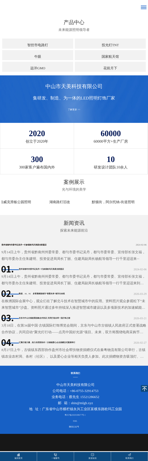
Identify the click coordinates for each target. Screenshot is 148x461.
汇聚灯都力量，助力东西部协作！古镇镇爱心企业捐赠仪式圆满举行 (75, 351)
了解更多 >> (74, 109)
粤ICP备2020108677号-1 (75, 425)
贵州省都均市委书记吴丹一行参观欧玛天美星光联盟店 (46, 245)
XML (75, 431)
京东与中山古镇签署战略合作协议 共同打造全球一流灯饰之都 (70, 324)
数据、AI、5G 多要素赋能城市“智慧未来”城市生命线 (65, 297)
